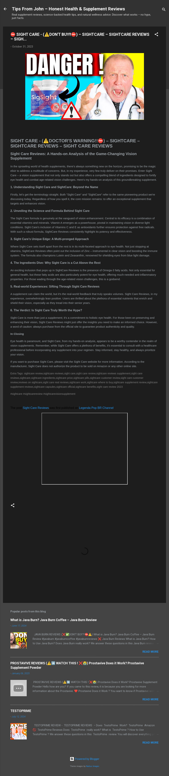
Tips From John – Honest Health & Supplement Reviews (68, 9)
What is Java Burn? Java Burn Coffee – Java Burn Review (53, 620)
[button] (156, 35)
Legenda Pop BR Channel (96, 407)
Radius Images (92, 766)
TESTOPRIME (20, 711)
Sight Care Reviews (36, 407)
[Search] (164, 10)
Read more (150, 651)
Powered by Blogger (84, 759)
